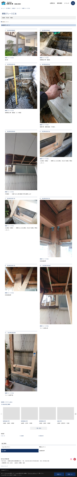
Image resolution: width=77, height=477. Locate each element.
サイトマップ (5, 466)
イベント (66, 3)
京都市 (22, 435)
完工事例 (4, 450)
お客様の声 (42, 450)
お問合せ (52, 3)
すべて (3, 435)
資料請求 (59, 3)
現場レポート (42, 447)
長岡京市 (41, 435)
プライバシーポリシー (32, 473)
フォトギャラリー (6, 447)
